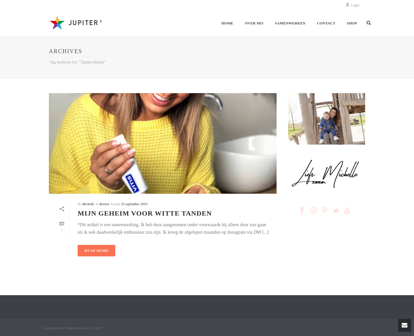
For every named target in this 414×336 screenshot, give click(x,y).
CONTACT (326, 23)
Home (354, 73)
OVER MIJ (254, 23)
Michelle (88, 204)
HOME (227, 23)
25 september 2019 (134, 204)
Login (352, 5)
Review (104, 204)
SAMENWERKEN (290, 23)
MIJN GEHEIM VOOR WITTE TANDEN (145, 213)
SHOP (352, 23)
